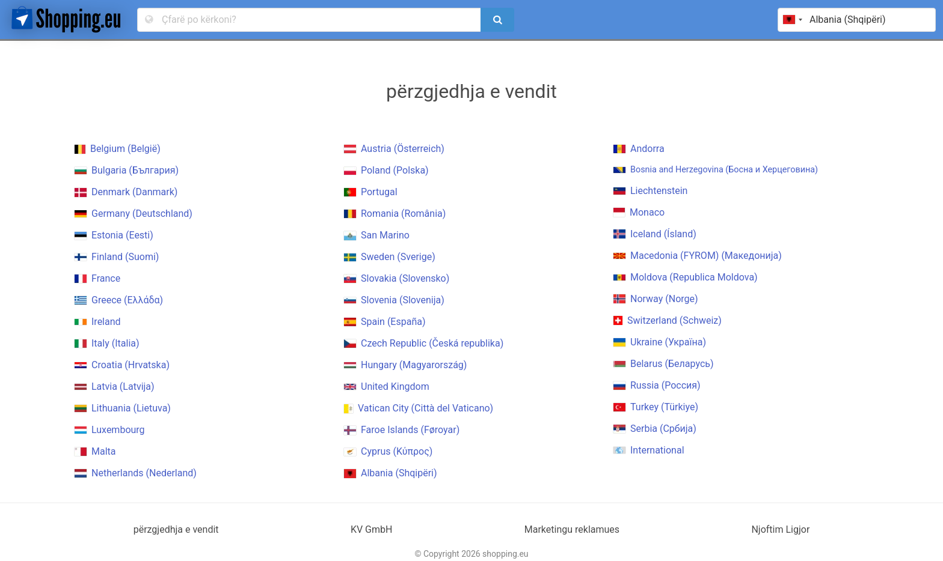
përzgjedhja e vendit (176, 529)
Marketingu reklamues (571, 529)
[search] (497, 20)
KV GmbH (372, 529)
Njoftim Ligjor (780, 529)
